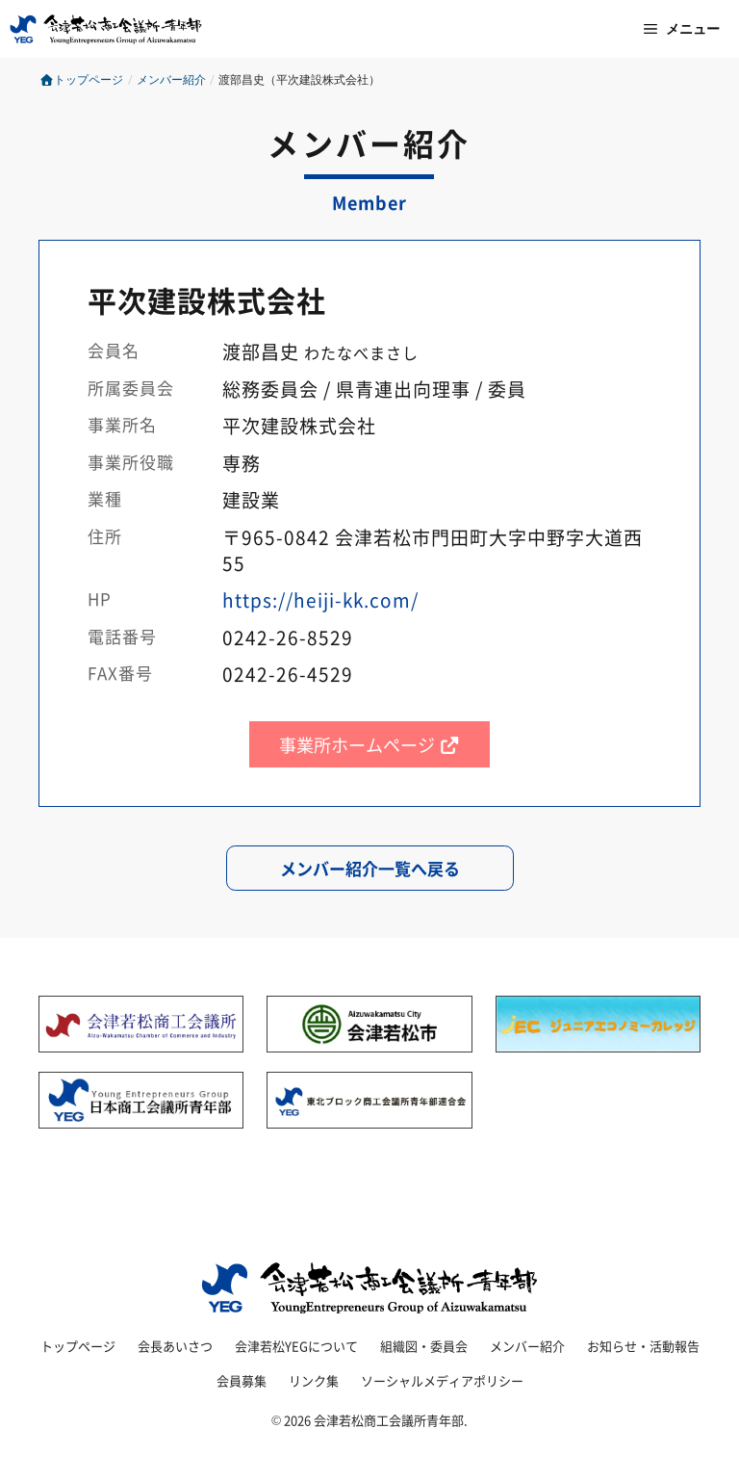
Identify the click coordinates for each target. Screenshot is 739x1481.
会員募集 (242, 1380)
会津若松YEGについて (296, 1346)
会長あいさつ (175, 1346)
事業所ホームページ (370, 744)
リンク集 (314, 1380)
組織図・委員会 (424, 1346)
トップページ (81, 80)
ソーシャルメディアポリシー (442, 1380)
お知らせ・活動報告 (643, 1346)
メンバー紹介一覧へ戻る (370, 868)
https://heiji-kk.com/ (320, 599)
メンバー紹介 (527, 1346)
